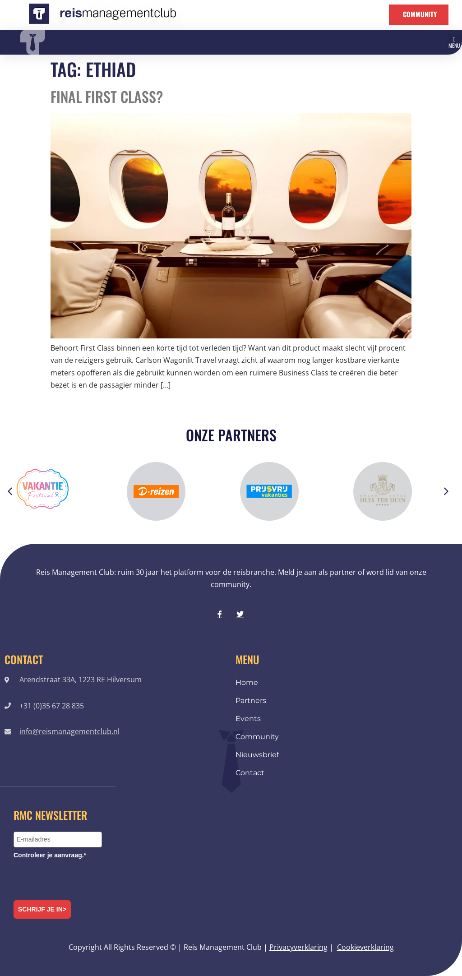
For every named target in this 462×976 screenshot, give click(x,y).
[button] (454, 42)
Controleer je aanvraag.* (50, 855)
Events (248, 718)
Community (257, 736)
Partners (251, 700)
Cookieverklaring (365, 947)
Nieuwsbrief (257, 754)
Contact (250, 772)
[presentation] (82, 878)
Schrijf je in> (42, 909)
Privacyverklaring (298, 947)
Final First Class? (107, 96)
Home (247, 682)
